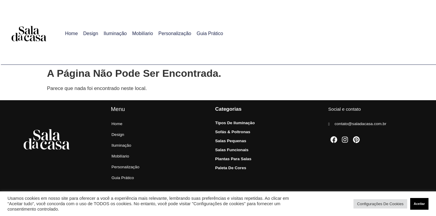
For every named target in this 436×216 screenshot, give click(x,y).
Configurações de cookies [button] (380, 204)
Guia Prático (210, 33)
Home (71, 33)
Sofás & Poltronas (232, 132)
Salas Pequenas (230, 141)
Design (90, 33)
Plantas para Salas (233, 159)
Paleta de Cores (230, 168)
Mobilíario (142, 33)
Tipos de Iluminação (235, 123)
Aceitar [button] (419, 204)
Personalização (174, 33)
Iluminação (115, 33)
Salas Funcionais (231, 150)
